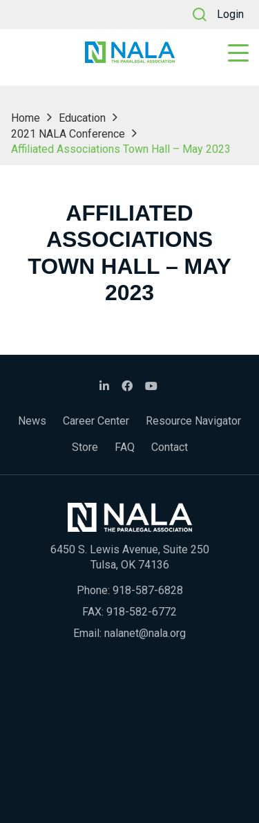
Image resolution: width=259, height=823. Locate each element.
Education (82, 117)
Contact (169, 447)
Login (230, 14)
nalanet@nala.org (145, 633)
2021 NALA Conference (68, 133)
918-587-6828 (148, 590)
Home (25, 117)
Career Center (96, 420)
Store (85, 447)
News (32, 420)
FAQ (125, 447)
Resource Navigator (193, 420)
